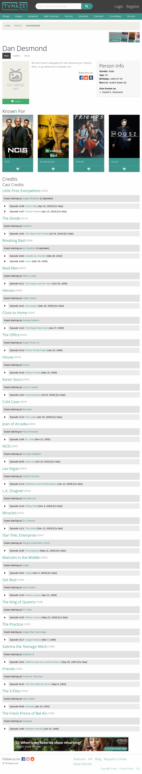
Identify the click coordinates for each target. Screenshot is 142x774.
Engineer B (28, 654)
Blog (98, 759)
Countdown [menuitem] (115, 16)
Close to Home (14, 312)
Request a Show (115, 759)
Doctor (25, 365)
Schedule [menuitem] (83, 16)
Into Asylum (31, 305)
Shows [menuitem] (6, 16)
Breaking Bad (47, 161)
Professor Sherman (32, 676)
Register (133, 6)
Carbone (27, 226)
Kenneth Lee (29, 498)
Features (79, 759)
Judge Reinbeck (30, 198)
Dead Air (30, 461)
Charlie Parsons (30, 476)
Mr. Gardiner (28, 248)
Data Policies (82, 764)
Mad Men (10, 268)
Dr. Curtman (28, 520)
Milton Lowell (29, 275)
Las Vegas (10, 468)
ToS (138, 768)
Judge (25, 565)
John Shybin (28, 587)
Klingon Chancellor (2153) (36, 543)
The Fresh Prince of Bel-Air (24, 713)
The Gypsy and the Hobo (38, 283)
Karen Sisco (12, 379)
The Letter (30, 417)
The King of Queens (18, 602)
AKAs (27, 55)
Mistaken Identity (34, 728)
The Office (10, 334)
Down (28, 261)
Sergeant (27, 721)
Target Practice (33, 639)
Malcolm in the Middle (21, 557)
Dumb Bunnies (33, 395)
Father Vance (29, 298)
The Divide (11, 218)
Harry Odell (28, 698)
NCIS (7, 161)
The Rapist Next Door (36, 328)
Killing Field (31, 506)
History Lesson (33, 595)
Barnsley (27, 409)
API (90, 759)
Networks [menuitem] (33, 16)
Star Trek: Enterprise (19, 535)
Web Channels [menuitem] (51, 16)
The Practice (12, 624)
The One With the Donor (38, 684)
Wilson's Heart (32, 372)
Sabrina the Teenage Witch (24, 646)
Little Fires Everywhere (21, 190)
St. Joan (29, 439)
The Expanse (32, 550)
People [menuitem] (18, 16)
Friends (80, 161)
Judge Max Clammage (34, 632)
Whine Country (33, 617)
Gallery (16, 55)
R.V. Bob (27, 609)
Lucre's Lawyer (30, 387)
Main (6, 55)
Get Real (9, 579)
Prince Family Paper (36, 350)
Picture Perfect (33, 211)
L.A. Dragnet (12, 490)
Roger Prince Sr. (31, 342)
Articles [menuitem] (69, 16)
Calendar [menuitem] (99, 16)
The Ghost (30, 528)
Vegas (28, 573)
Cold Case (10, 401)
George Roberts (30, 320)
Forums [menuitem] (131, 16)
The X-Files (11, 691)
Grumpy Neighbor (31, 454)
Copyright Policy (108, 768)
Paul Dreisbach (30, 431)
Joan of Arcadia (15, 423)
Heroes (8, 290)
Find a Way (31, 206)
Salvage (29, 706)
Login (119, 6)
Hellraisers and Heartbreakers (41, 484)
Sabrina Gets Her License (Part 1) (43, 662)
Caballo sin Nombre (35, 256)
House (114, 161)
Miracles (9, 513)
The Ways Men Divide (36, 233)
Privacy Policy (126, 768)
